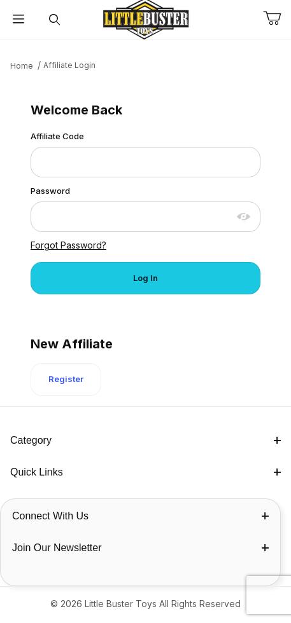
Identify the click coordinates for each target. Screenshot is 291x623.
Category (145, 440)
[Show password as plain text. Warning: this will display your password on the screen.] (244, 217)
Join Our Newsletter (140, 547)
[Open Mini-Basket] (277, 18)
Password (50, 191)
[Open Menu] (18, 19)
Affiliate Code (57, 136)
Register (65, 379)
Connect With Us (140, 515)
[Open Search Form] (54, 19)
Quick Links (145, 472)
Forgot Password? (68, 245)
